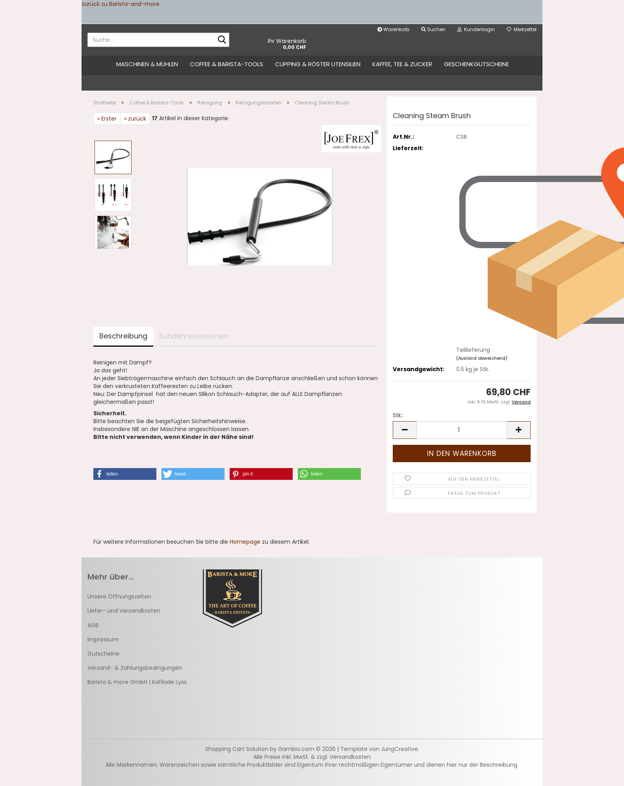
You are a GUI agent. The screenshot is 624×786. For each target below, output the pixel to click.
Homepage (245, 542)
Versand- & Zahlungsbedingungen (134, 668)
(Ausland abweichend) (481, 358)
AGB (92, 625)
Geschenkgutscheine (476, 64)
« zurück (135, 119)
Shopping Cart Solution (236, 749)
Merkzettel (522, 29)
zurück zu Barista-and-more (121, 4)
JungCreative (399, 749)
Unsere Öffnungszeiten (119, 596)
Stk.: (398, 415)
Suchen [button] (433, 29)
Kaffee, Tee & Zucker (402, 64)
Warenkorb (393, 29)
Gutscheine (103, 654)
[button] (404, 430)
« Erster (107, 119)
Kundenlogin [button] (476, 29)
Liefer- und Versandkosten (123, 611)
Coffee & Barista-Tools (226, 64)
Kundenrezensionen (193, 336)
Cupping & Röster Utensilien (317, 64)
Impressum (103, 639)
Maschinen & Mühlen (147, 64)
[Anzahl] (461, 430)
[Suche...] (221, 40)
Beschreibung (123, 336)
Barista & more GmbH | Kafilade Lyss (137, 682)
